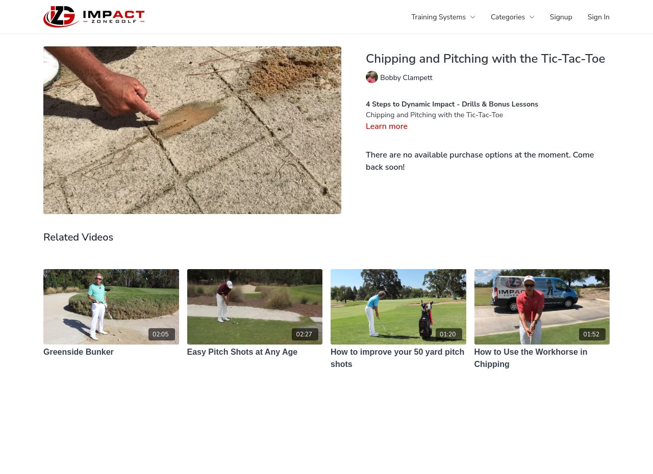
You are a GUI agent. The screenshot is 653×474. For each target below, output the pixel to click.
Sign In (599, 17)
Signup (561, 17)
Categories (513, 17)
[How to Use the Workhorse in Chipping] (542, 358)
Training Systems (443, 17)
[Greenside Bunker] (111, 352)
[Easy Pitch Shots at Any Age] (255, 352)
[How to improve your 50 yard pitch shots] (398, 358)
